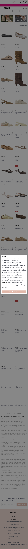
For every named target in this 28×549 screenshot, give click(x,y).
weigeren (4, 282)
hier (5, 287)
